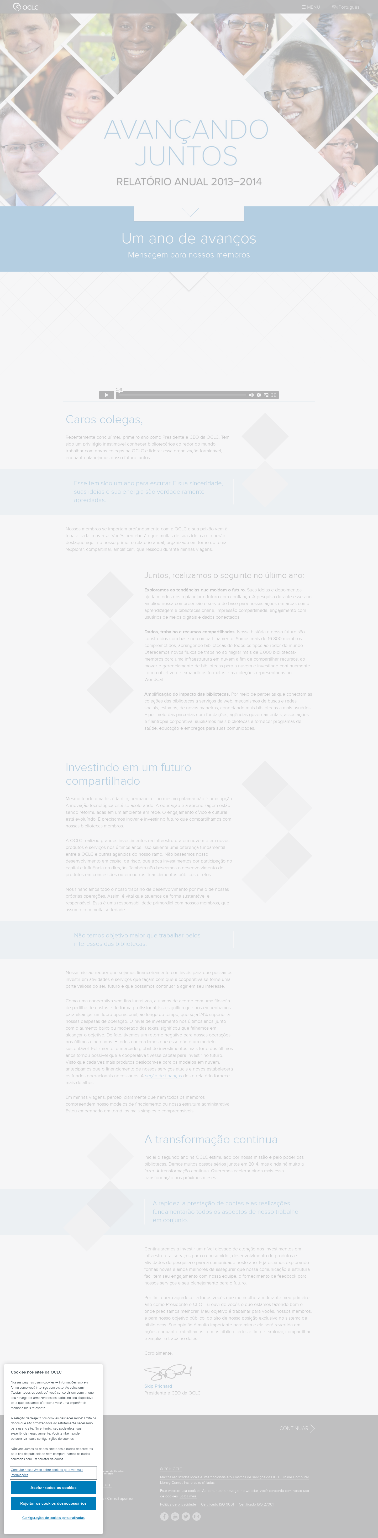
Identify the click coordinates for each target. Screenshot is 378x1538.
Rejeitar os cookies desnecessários (53, 1503)
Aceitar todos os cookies (53, 1487)
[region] (53, 1449)
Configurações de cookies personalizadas (53, 1518)
